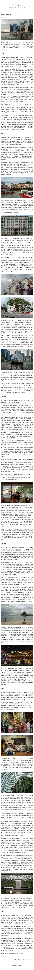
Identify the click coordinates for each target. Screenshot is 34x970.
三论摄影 (4, 959)
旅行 (2, 956)
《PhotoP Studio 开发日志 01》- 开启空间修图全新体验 (19, 959)
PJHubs (17, 5)
